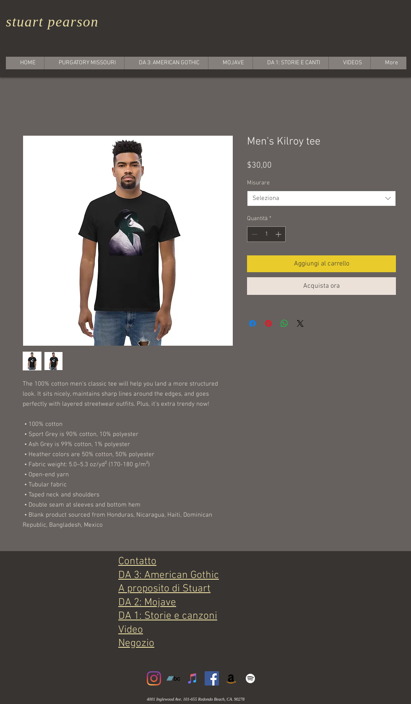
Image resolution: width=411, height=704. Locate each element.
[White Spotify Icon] (250, 678)
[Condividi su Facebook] (252, 323)
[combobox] (321, 199)
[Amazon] (231, 678)
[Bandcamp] (173, 678)
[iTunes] (192, 678)
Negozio (136, 643)
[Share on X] (300, 323)
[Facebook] (212, 678)
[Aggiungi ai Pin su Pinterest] (268, 323)
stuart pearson (52, 21)
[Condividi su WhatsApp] (284, 323)
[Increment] (279, 234)
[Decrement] (253, 234)
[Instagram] (154, 678)
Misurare (258, 183)
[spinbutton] (266, 234)
